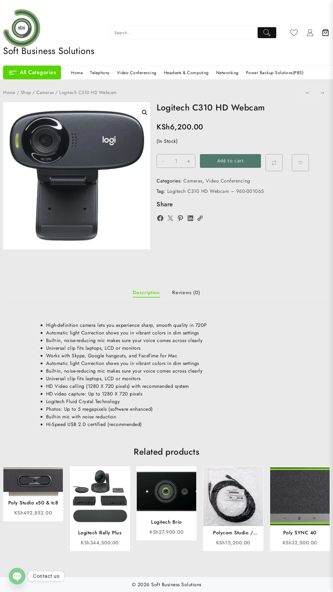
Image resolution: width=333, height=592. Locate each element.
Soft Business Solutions (49, 50)
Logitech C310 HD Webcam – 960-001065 (215, 191)
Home (9, 92)
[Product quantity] (176, 161)
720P (201, 325)
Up (91, 393)
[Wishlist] (294, 33)
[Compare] (274, 162)
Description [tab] (146, 292)
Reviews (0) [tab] (186, 292)
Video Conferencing (228, 180)
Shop (26, 92)
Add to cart (230, 161)
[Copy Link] (200, 218)
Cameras (45, 92)
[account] (310, 33)
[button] (144, 112)
